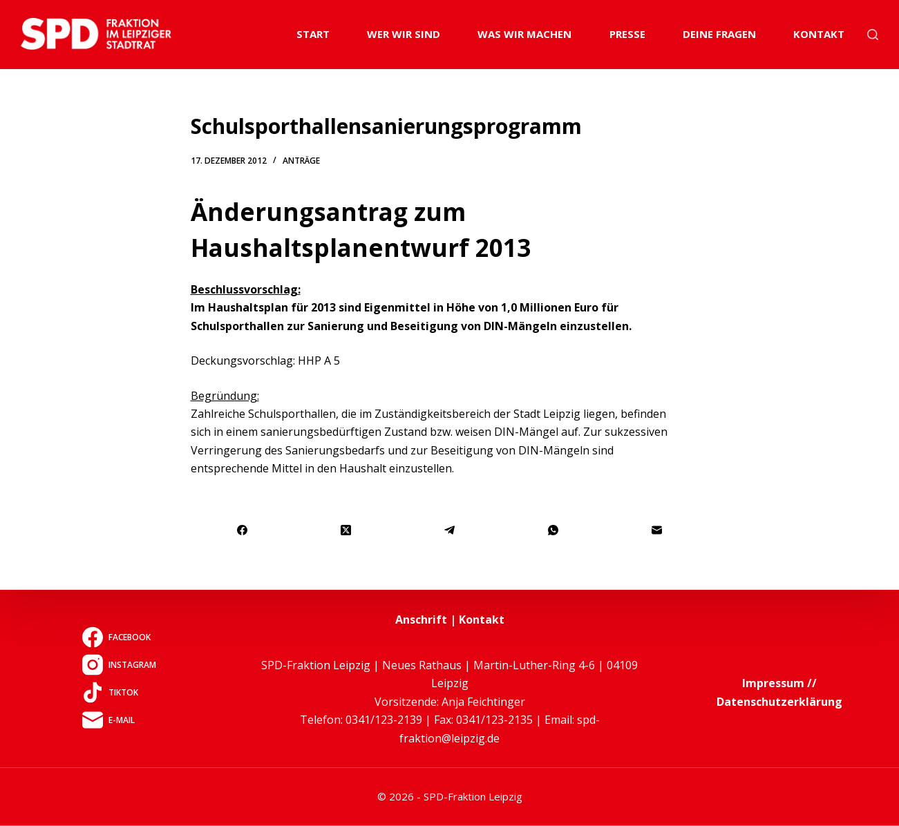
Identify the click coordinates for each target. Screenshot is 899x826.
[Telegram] (450, 530)
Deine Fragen (719, 34)
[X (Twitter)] (346, 530)
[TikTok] (119, 692)
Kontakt (818, 34)
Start (313, 34)
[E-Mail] (657, 530)
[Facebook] (243, 530)
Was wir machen (524, 34)
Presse (627, 34)
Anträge (301, 160)
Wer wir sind (403, 34)
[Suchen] (872, 34)
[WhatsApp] (553, 530)
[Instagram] (119, 664)
